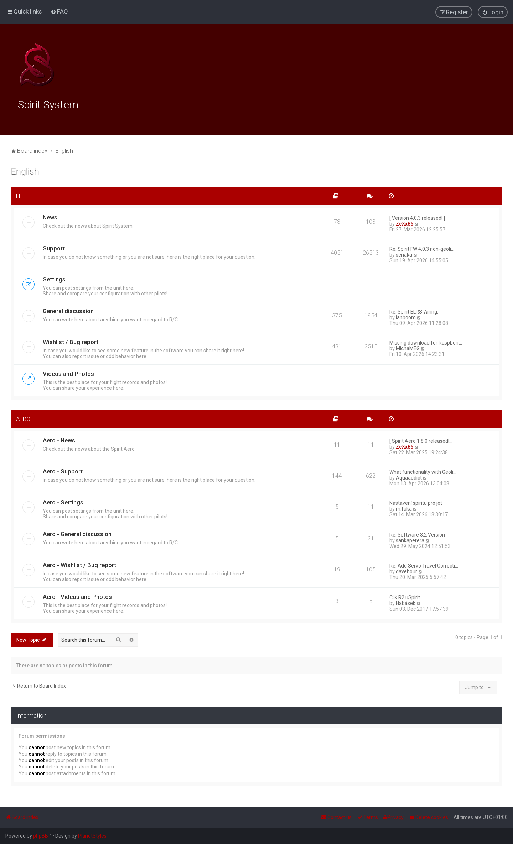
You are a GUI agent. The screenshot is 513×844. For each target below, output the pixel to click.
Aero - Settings (63, 500)
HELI (22, 194)
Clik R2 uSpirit (404, 596)
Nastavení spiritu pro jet (415, 501)
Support (54, 246)
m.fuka (404, 507)
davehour (406, 570)
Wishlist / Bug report (70, 340)
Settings (54, 277)
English (25, 170)
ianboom (406, 316)
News (50, 215)
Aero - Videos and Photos (77, 595)
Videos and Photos (68, 372)
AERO (23, 417)
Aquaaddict (409, 476)
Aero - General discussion (77, 532)
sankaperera (410, 539)
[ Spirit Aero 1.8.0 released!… (420, 439)
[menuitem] (59, 11)
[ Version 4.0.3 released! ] (417, 216)
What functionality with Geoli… (422, 470)
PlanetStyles (92, 836)
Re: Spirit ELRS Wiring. (413, 310)
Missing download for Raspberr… (425, 341)
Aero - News (59, 438)
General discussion (68, 309)
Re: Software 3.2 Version (417, 533)
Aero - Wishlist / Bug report (79, 563)
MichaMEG (408, 346)
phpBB (40, 836)
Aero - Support (63, 469)
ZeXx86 (404, 222)
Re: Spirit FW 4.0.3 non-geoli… (421, 247)
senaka (404, 253)
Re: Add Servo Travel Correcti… (423, 564)
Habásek (405, 601)
